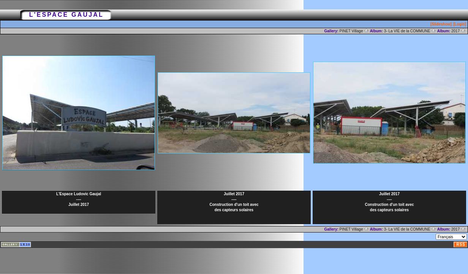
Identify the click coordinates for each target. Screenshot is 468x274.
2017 (458, 31)
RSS (460, 244)
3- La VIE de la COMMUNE (410, 31)
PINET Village (354, 31)
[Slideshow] (441, 24)
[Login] (459, 24)
